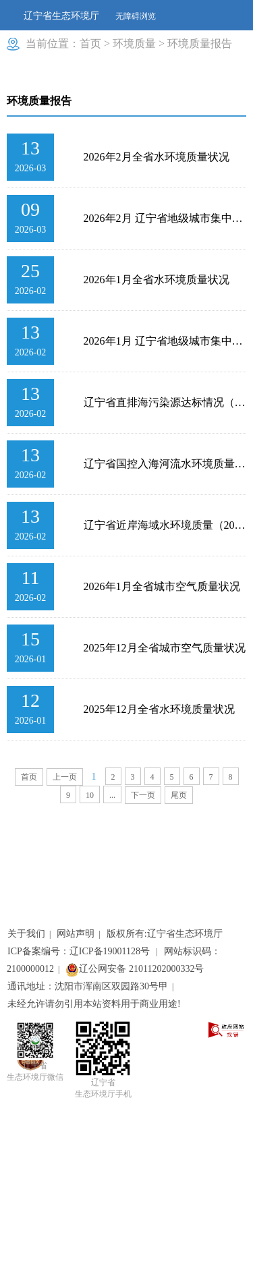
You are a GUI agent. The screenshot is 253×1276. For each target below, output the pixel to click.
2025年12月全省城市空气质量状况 (165, 648)
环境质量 (134, 43)
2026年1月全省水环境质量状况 (156, 279)
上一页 (65, 777)
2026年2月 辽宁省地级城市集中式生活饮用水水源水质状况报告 (165, 218)
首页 (90, 43)
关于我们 (26, 934)
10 (90, 795)
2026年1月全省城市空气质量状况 (162, 586)
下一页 (143, 795)
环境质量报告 (199, 43)
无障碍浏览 (135, 16)
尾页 (179, 795)
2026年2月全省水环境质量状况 (156, 157)
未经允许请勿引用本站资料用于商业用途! (94, 1004)
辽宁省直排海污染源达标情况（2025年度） (165, 402)
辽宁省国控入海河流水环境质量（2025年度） (165, 463)
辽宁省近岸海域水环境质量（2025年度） (165, 525)
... (112, 795)
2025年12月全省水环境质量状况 (159, 709)
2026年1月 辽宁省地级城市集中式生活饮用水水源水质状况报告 (165, 341)
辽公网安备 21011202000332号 (134, 969)
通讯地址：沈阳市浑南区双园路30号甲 (87, 986)
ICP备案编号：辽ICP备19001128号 (79, 951)
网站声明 (75, 934)
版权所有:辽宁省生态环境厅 (165, 934)
